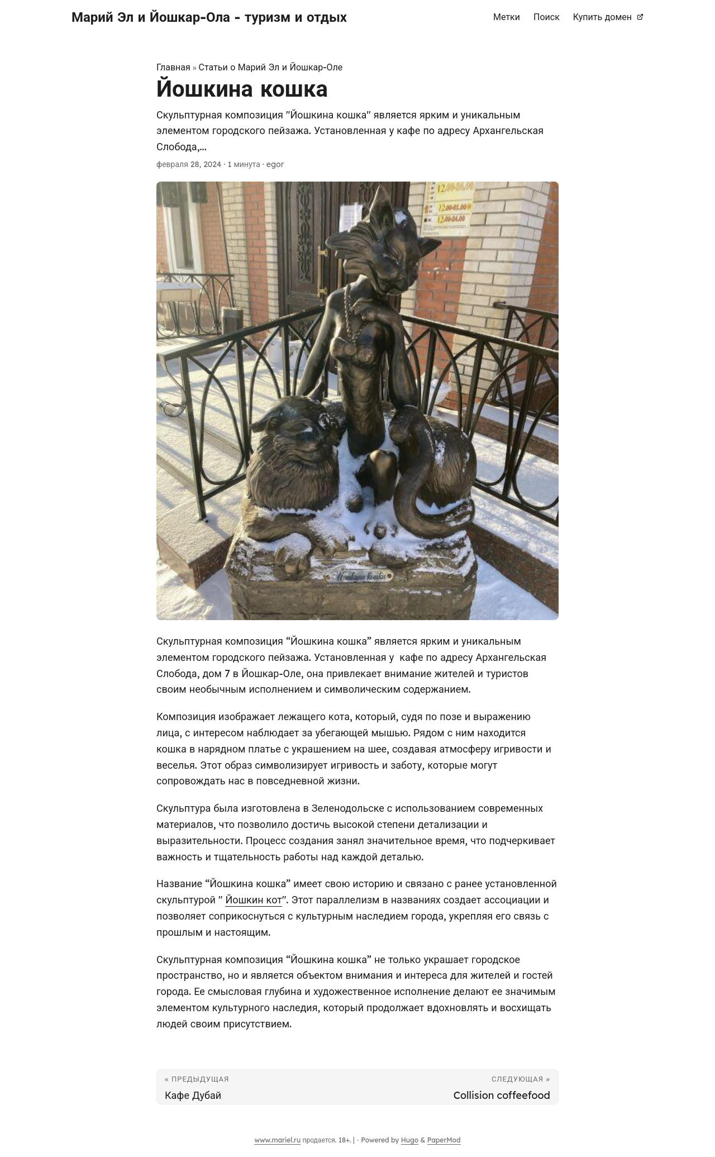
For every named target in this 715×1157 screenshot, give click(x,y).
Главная (173, 67)
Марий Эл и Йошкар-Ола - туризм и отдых (209, 16)
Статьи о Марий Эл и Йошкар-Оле (271, 67)
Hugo (409, 1140)
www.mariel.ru (277, 1140)
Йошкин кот (253, 899)
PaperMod (444, 1140)
